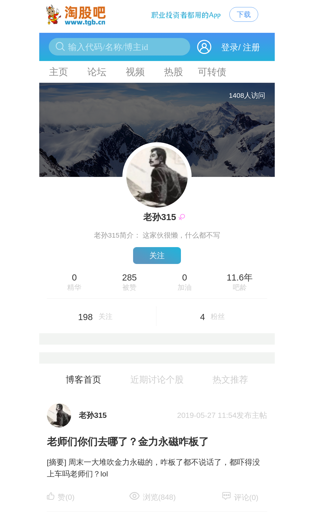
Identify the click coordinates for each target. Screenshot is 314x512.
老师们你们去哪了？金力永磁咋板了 (128, 441)
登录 (229, 47)
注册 (251, 47)
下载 (244, 14)
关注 (157, 255)
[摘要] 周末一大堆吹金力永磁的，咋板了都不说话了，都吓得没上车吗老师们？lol (153, 468)
